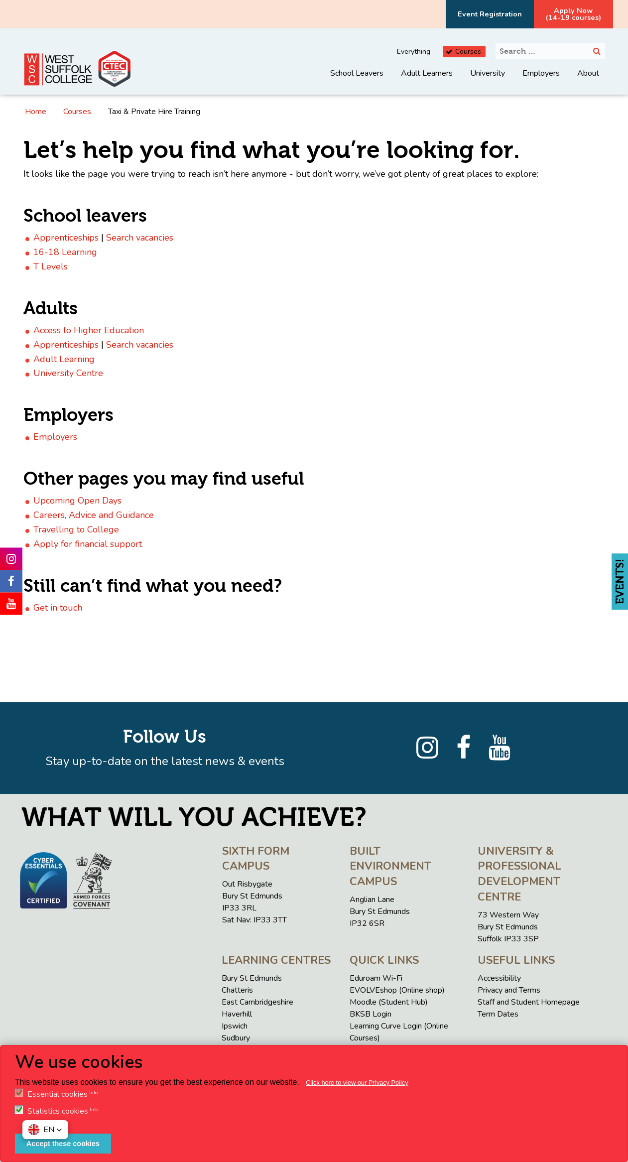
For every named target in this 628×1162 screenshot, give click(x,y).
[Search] (597, 51)
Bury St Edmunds (252, 978)
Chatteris (237, 990)
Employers (541, 73)
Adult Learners (427, 73)
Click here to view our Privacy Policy (357, 1082)
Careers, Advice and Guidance (93, 515)
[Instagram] (427, 748)
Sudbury (236, 1038)
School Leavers (356, 73)
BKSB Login (370, 1014)
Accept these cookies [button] (63, 1144)
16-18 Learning (65, 252)
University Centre (68, 373)
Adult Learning (64, 359)
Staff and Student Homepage (529, 1002)
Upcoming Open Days (77, 501)
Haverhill (237, 1014)
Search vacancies (139, 238)
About (588, 73)
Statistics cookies (57, 1111)
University (487, 73)
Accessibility (499, 978)
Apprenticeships (66, 238)
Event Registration (490, 14)
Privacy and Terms (509, 990)
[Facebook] (463, 748)
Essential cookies (57, 1094)
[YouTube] (499, 748)
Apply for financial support (87, 544)
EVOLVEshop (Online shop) (397, 990)
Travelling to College (76, 529)
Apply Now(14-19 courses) (573, 13)
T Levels (50, 266)
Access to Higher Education (88, 330)
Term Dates (498, 1014)
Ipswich (235, 1026)
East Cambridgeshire (257, 1002)
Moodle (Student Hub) (389, 1002)
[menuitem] (356, 81)
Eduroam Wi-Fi (376, 978)
